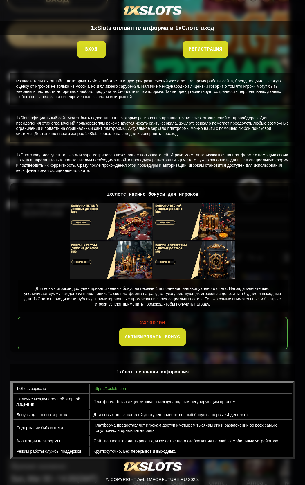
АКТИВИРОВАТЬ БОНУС (152, 337)
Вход (91, 49)
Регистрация (206, 49)
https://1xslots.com (110, 388)
